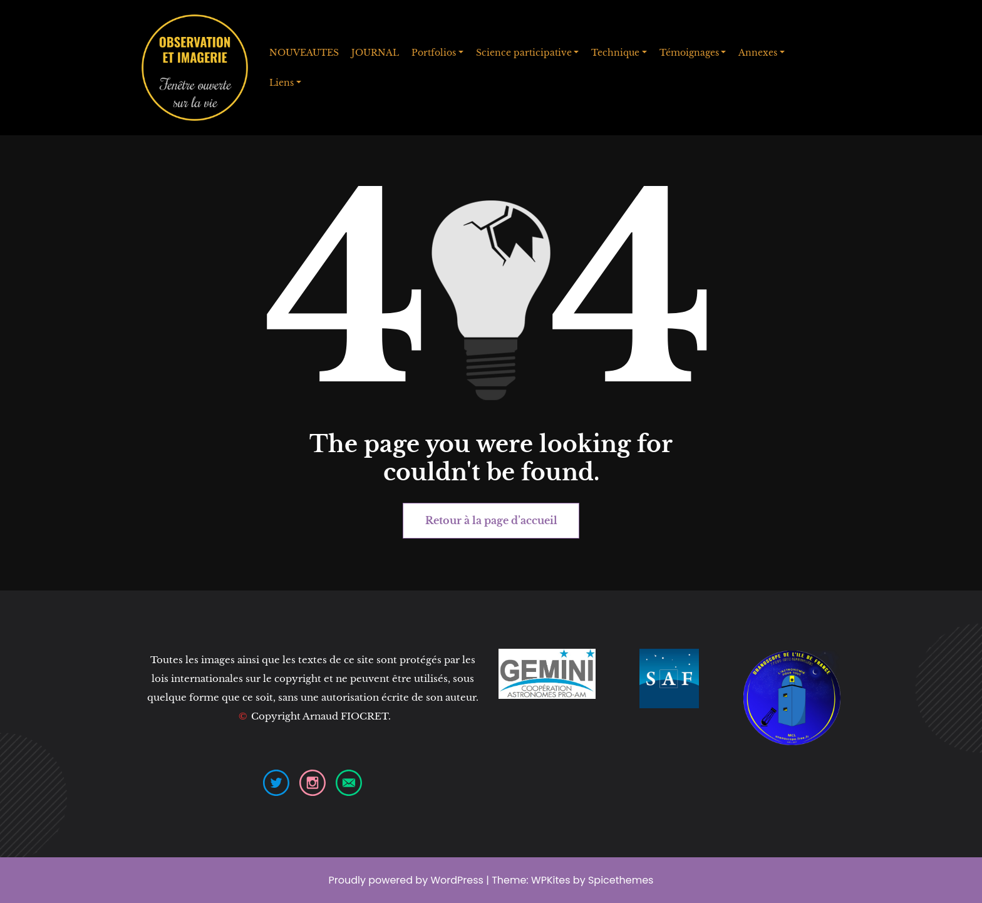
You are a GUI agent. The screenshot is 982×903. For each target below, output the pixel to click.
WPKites (552, 880)
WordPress (456, 880)
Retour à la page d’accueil (491, 520)
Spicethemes (621, 880)
